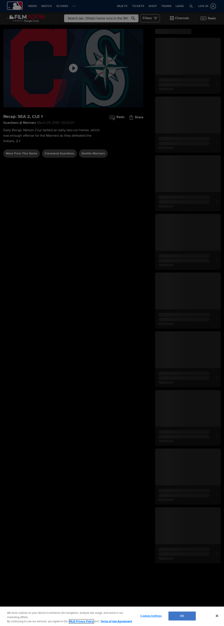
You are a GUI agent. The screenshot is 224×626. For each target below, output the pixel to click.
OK (182, 615)
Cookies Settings (151, 615)
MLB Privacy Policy (81, 621)
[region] (112, 616)
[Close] (217, 616)
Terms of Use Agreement (116, 621)
